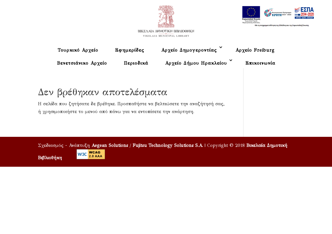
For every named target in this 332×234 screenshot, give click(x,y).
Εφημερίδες (129, 50)
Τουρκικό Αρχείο (78, 50)
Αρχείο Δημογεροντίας (189, 50)
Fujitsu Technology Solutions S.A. (168, 145)
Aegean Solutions (109, 145)
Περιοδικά (136, 63)
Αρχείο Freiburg (255, 50)
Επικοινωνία (260, 63)
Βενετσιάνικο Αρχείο (82, 63)
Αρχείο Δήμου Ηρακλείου (196, 63)
